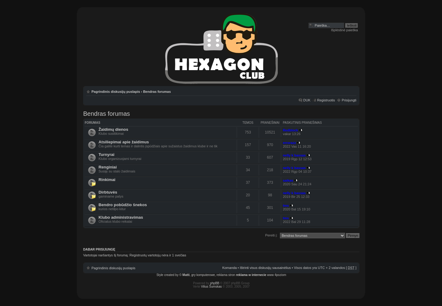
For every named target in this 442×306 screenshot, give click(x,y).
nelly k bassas (294, 155)
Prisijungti (349, 100)
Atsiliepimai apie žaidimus (124, 142)
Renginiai (108, 167)
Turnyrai (106, 154)
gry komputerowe (203, 275)
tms (286, 205)
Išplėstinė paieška (344, 30)
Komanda (229, 268)
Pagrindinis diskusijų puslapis (115, 91)
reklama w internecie (251, 275)
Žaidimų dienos (113, 129)
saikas (288, 180)
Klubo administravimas (121, 217)
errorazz (289, 143)
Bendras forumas (157, 91)
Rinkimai (107, 179)
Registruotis (326, 100)
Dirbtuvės (108, 192)
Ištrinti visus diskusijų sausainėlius (265, 268)
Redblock (290, 130)
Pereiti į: (271, 235)
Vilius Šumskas (211, 286)
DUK (306, 100)
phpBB (214, 283)
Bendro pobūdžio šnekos (123, 204)
